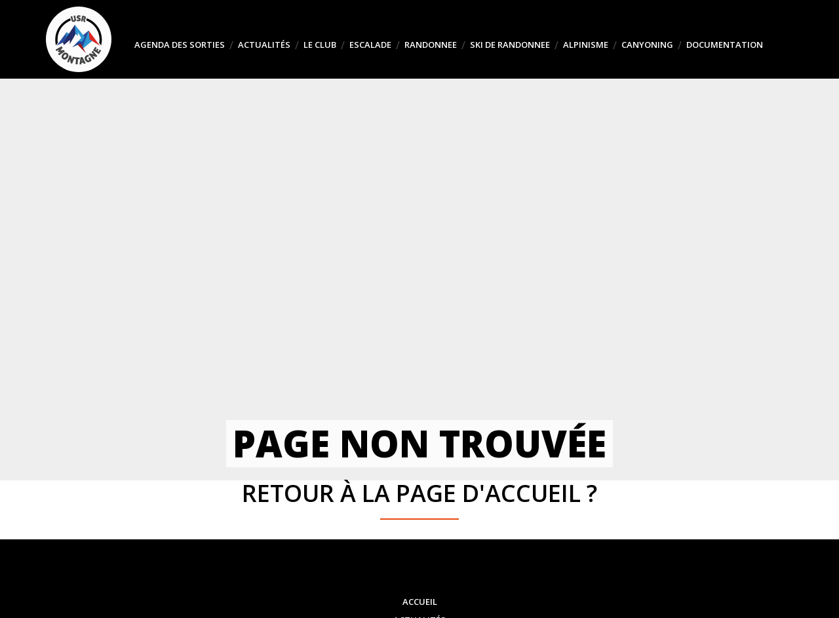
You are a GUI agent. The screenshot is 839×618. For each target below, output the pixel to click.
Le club (319, 44)
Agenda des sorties (179, 44)
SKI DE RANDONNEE (510, 44)
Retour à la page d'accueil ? (419, 493)
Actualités (264, 44)
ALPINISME (585, 44)
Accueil (419, 602)
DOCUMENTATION (724, 44)
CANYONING (647, 44)
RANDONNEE (430, 44)
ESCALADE (370, 44)
